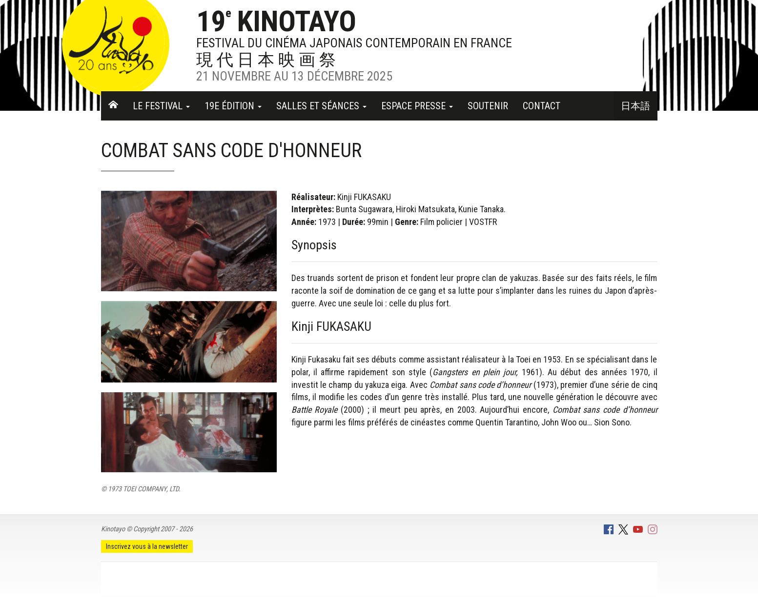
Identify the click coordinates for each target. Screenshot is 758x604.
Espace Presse (417, 106)
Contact (541, 106)
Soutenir (488, 106)
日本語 (635, 106)
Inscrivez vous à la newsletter (147, 546)
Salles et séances (321, 106)
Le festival (161, 106)
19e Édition (233, 106)
